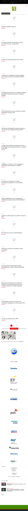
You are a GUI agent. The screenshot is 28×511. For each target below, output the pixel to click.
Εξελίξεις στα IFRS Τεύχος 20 (8, 26)
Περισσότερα (16, 2)
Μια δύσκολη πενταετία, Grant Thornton (11, 232)
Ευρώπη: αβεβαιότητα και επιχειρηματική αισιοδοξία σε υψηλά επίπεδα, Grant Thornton (13, 199)
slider (8, 483)
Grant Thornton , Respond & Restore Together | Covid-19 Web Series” (16, 484)
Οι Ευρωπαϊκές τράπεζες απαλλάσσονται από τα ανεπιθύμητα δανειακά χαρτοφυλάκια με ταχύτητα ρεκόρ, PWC (13, 147)
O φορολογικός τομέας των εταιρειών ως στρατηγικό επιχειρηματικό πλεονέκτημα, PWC (13, 302)
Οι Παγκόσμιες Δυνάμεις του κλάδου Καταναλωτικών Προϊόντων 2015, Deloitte (11, 181)
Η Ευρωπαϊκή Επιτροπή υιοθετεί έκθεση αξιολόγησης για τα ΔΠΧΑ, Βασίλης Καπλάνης (12, 266)
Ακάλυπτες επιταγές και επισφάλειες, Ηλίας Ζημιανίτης (12, 249)
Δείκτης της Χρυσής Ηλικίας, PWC (9, 318)
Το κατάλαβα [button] (12, 2)
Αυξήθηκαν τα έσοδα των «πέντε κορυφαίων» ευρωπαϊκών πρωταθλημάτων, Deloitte (12, 164)
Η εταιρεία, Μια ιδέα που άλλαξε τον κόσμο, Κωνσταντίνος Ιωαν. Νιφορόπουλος (12, 43)
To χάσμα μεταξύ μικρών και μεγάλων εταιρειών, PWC (13, 216)
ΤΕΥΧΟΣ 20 (3, 40)
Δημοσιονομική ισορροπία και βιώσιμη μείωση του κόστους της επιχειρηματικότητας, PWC (13, 128)
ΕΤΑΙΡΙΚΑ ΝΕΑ (11, 483)
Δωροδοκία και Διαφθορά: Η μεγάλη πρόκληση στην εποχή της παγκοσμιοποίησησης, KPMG (12, 75)
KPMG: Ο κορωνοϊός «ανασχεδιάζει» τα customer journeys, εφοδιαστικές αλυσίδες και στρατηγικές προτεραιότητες (15, 490)
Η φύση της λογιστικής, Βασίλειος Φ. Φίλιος (12, 59)
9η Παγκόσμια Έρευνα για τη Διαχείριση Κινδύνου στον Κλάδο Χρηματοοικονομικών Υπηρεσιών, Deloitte (13, 94)
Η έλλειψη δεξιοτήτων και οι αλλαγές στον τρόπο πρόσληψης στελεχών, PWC (13, 111)
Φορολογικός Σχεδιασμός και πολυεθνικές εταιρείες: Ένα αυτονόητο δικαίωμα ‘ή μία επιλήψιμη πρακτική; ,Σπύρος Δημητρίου (11, 284)
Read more (3, 28)
